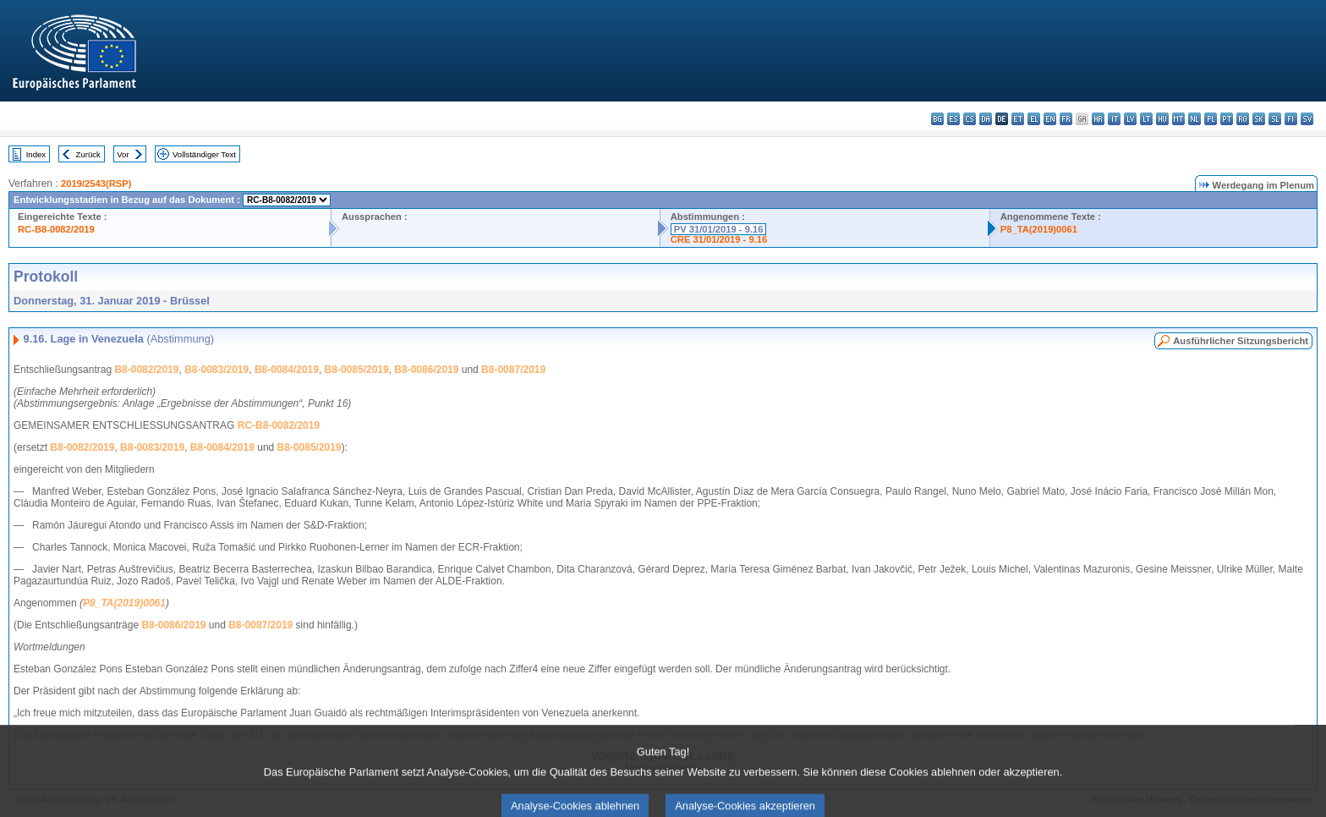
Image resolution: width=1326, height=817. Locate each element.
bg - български (937, 118)
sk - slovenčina (1258, 118)
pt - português (1226, 118)
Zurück (88, 154)
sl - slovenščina (1274, 118)
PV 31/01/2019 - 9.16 (719, 229)
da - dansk (985, 118)
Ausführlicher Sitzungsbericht (1240, 341)
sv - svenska (1307, 118)
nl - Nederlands (1194, 118)
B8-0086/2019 (426, 370)
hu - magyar (1162, 118)
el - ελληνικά (1033, 118)
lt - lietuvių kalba (1146, 118)
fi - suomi (1291, 118)
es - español (953, 118)
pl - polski (1210, 118)
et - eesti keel (1017, 118)
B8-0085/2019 (357, 370)
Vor (123, 154)
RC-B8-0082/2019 (56, 229)
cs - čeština (969, 118)
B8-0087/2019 (513, 370)
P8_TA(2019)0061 (1038, 229)
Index (36, 154)
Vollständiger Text (204, 154)
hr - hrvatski (1098, 118)
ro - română (1242, 118)
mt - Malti (1178, 118)
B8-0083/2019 (216, 370)
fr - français (1066, 118)
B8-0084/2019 (287, 370)
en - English (1050, 118)
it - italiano (1114, 118)
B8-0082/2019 (146, 370)
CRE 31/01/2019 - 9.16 (719, 239)
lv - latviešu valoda (1130, 118)
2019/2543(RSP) (96, 183)
